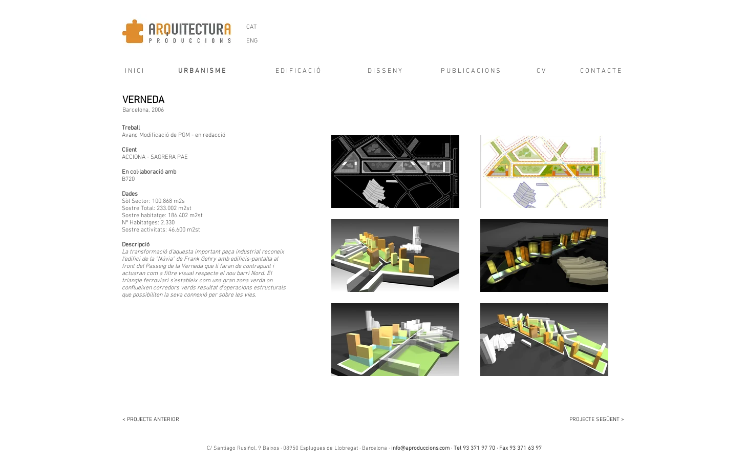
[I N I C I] (130, 71)
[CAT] (252, 27)
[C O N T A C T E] (601, 71)
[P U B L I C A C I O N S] (471, 71)
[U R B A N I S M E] (202, 71)
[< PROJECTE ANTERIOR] (155, 420)
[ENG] (252, 41)
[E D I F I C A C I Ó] (298, 71)
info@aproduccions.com (420, 448)
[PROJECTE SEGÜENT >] (591, 420)
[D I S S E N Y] (385, 71)
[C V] (541, 71)
